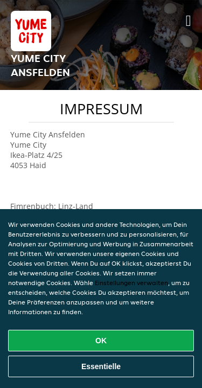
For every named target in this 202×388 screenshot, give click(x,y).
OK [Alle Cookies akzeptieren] (101, 340)
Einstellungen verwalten (131, 283)
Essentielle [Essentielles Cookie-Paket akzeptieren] (101, 366)
